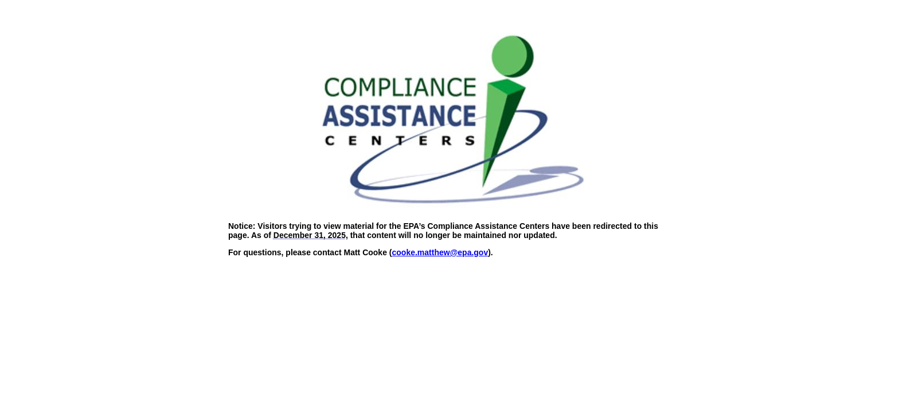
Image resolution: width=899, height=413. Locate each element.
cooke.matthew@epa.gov (440, 252)
